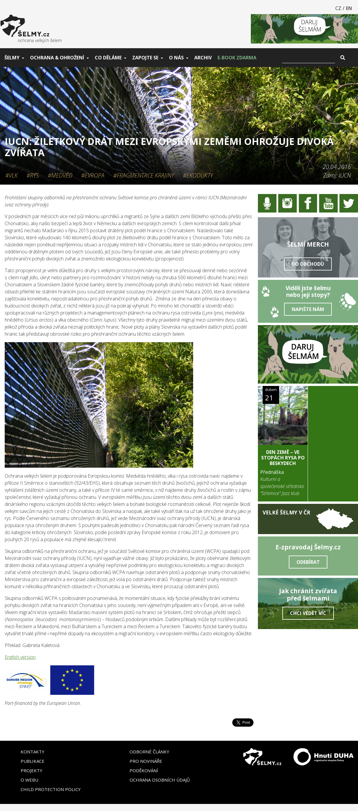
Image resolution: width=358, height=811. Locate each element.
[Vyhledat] (308, 57)
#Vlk (11, 175)
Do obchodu (308, 264)
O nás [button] (176, 57)
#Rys (32, 175)
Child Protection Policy (51, 789)
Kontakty (32, 752)
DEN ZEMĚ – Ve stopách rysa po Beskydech (283, 457)
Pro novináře (146, 761)
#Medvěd (60, 175)
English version (20, 657)
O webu (29, 780)
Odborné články (149, 752)
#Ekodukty (198, 175)
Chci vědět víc (308, 613)
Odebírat (308, 562)
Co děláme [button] (108, 57)
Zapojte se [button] (145, 57)
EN (349, 8)
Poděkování (144, 770)
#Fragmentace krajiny (143, 175)
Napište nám (308, 309)
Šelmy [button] (11, 57)
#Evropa (93, 175)
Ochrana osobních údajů (160, 780)
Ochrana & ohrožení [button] (57, 57)
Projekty (31, 770)
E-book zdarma (237, 57)
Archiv (203, 57)
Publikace (32, 761)
